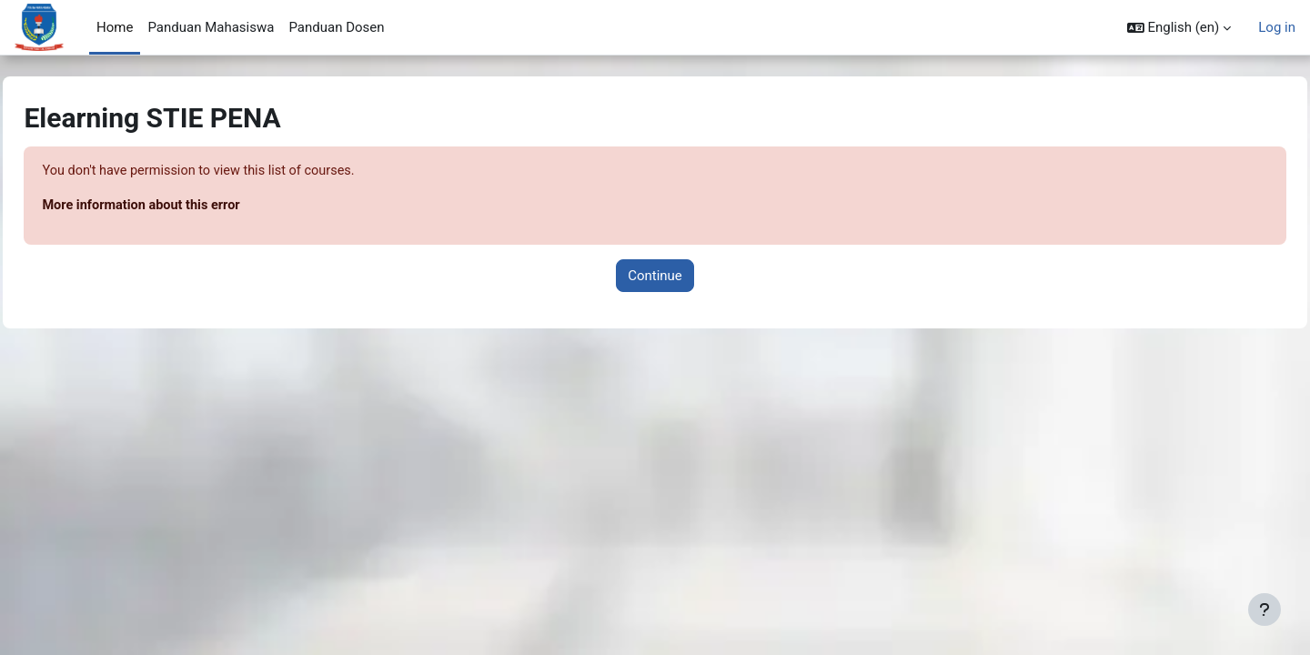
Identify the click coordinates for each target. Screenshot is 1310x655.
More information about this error (185, 206)
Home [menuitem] (114, 27)
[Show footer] (1264, 609)
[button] (1179, 27)
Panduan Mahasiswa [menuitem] (210, 27)
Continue (655, 276)
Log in (1276, 27)
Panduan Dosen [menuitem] (336, 27)
